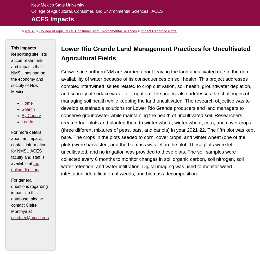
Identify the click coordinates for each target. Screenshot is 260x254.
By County (31, 115)
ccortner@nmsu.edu (30, 217)
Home (27, 103)
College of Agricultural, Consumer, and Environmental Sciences (88, 31)
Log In (27, 122)
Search (28, 109)
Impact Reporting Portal (159, 31)
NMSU (30, 31)
